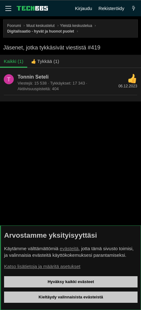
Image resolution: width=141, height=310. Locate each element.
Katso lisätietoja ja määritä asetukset (42, 266)
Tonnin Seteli (33, 77)
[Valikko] (8, 8)
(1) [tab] (14, 61)
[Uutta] (134, 8)
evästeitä (69, 248)
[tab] (45, 61)
